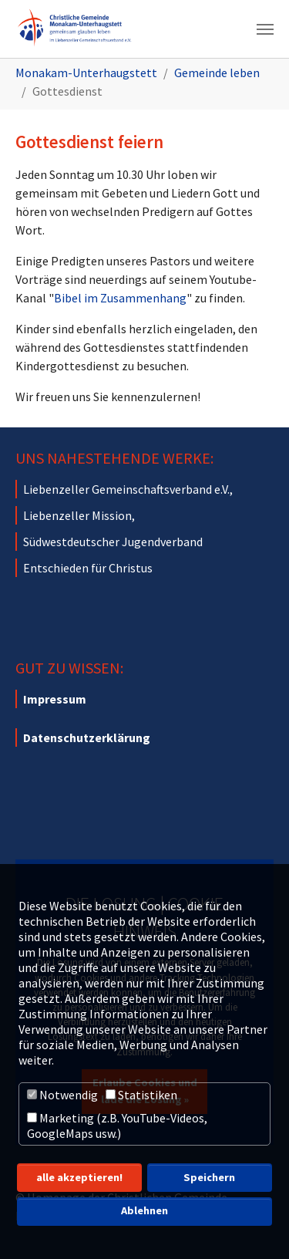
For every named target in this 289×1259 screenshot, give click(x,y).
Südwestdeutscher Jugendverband (113, 541)
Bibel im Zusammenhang (120, 297)
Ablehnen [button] (144, 1210)
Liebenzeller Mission (77, 515)
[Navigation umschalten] (265, 29)
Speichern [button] (209, 1177)
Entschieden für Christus (88, 567)
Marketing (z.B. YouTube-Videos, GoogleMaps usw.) (117, 1125)
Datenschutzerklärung (86, 737)
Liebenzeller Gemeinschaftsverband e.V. (126, 489)
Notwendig (62, 1094)
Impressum (54, 699)
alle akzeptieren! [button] (79, 1177)
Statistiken (141, 1094)
